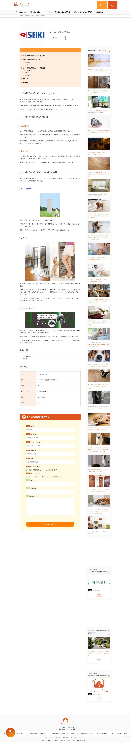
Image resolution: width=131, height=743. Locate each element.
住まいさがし (22, 10)
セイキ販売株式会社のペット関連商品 (34, 68)
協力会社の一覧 (29, 15)
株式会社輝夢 (96, 590)
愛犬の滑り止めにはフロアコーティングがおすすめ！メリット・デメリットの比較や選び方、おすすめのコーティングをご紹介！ (98, 449)
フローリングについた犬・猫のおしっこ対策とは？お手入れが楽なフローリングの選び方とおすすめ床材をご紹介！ (98, 237)
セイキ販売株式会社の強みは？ (32, 59)
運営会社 (57, 734)
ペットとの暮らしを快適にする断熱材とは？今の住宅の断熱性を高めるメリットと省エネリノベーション (98, 259)
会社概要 (25, 82)
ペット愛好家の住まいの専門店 (60, 10)
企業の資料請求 (52, 470)
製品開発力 (27, 62)
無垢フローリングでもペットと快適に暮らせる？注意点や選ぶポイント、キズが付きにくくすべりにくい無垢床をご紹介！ (98, 511)
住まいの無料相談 (102, 729)
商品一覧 (25, 78)
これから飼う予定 (55, 476)
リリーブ (27, 73)
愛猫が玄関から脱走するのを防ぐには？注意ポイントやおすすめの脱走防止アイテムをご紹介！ (98, 408)
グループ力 (27, 64)
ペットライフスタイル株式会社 (64, 741)
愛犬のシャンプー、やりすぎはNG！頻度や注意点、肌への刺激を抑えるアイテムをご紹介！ (98, 132)
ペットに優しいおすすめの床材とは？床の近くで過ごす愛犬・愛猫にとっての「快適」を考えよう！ (98, 386)
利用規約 (65, 734)
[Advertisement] (98, 33)
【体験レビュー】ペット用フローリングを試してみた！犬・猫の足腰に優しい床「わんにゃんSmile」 (98, 215)
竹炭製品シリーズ (29, 75)
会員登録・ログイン (87, 729)
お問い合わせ (48, 734)
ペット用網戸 (28, 70)
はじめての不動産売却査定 (119, 729)
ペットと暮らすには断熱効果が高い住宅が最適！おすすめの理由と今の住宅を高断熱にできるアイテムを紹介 (98, 301)
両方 (43, 476)
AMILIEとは (99, 10)
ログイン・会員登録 (109, 4)
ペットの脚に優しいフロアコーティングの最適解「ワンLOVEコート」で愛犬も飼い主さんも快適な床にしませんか (98, 344)
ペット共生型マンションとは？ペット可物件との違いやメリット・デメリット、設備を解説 (98, 652)
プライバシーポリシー (77, 734)
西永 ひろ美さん (97, 691)
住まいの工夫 (36, 10)
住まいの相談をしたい (35, 470)
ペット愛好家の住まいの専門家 (36, 729)
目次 (22, 49)
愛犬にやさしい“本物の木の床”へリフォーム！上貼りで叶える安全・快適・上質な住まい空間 (98, 174)
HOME (21, 15)
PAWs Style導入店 (86, 10)
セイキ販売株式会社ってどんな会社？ (34, 55)
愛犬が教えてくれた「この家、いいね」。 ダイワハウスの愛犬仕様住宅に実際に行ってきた (98, 71)
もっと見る (98, 594)
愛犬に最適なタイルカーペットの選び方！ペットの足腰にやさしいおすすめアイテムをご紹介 (98, 322)
